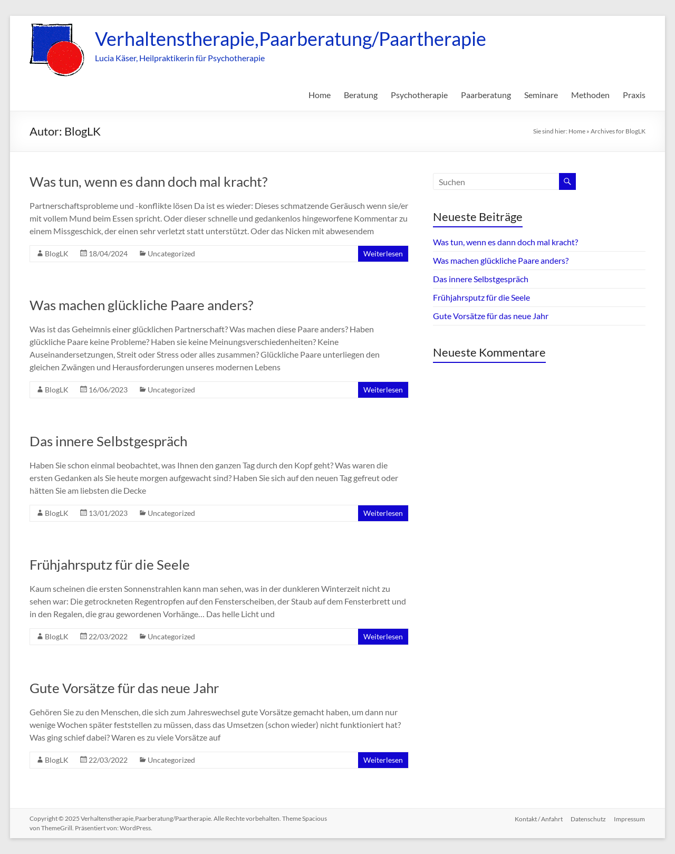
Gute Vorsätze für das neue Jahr (124, 687)
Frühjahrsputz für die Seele (110, 564)
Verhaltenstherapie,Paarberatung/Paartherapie (290, 38)
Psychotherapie (419, 95)
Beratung (361, 95)
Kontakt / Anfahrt (538, 818)
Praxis (634, 95)
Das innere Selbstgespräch (108, 441)
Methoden (590, 95)
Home (319, 95)
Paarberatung (486, 95)
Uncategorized (171, 253)
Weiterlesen (383, 253)
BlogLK (57, 253)
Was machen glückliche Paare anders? (141, 304)
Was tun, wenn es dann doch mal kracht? (148, 181)
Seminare (541, 95)
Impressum (629, 818)
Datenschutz (588, 818)
